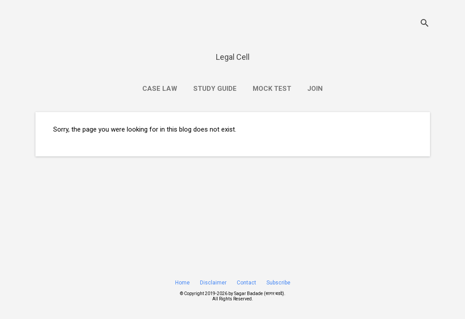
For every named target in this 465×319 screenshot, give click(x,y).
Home (182, 283)
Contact (246, 283)
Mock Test (272, 89)
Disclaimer (213, 283)
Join (315, 89)
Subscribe (278, 283)
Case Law (159, 89)
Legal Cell (233, 57)
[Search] (424, 24)
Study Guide (215, 89)
